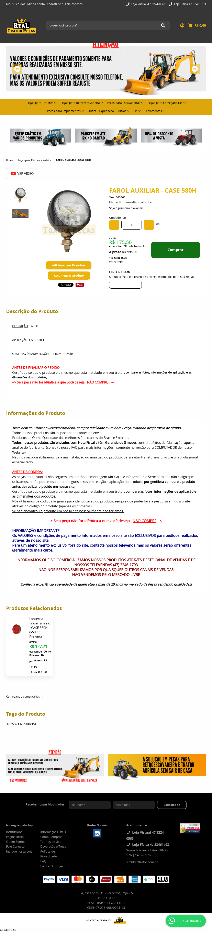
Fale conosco (73, 4)
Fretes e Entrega (51, 866)
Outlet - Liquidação (101, 111)
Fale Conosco (15, 846)
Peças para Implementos (64, 111)
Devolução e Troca (53, 846)
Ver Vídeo (22, 173)
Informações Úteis (53, 832)
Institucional (14, 832)
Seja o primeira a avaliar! (126, 208)
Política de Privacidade (48, 853)
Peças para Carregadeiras (164, 103)
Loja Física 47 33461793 (189, 4)
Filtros (122, 111)
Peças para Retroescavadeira (80, 103)
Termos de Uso (50, 842)
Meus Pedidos (15, 4)
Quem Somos (15, 842)
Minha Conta (36, 4)
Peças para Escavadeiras (123, 103)
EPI (135, 111)
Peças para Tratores (39, 103)
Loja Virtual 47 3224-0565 (148, 4)
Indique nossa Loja (19, 851)
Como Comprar (51, 837)
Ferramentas (153, 111)
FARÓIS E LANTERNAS (21, 723)
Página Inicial (15, 837)
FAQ (43, 861)
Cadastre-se (55, 4)
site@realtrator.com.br (142, 862)
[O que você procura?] (163, 25)
